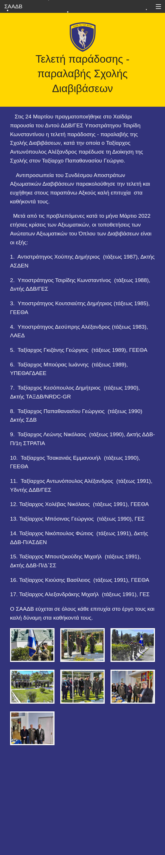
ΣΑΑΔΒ (13, 6)
